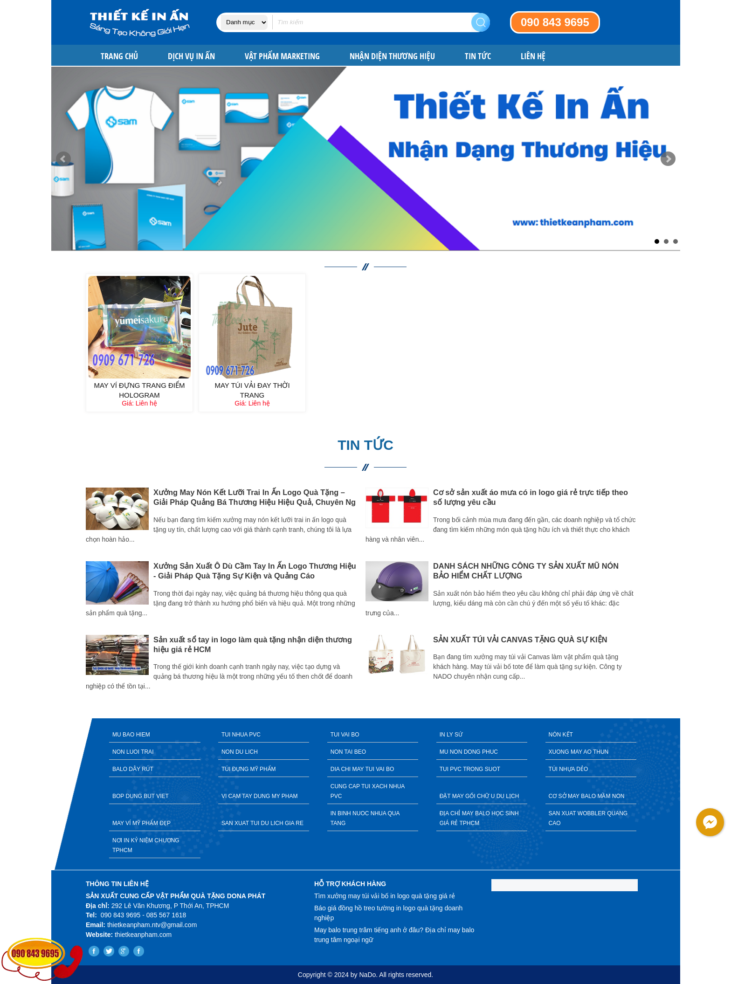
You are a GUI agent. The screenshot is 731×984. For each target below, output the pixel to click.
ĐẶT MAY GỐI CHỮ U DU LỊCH (479, 796)
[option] (226, 590)
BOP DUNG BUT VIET (140, 796)
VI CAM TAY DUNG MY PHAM (259, 796)
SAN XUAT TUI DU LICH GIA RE (262, 823)
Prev (63, 158)
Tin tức (478, 56)
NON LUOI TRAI (132, 752)
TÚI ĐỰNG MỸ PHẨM (248, 769)
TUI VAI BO (345, 734)
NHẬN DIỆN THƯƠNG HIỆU (392, 56)
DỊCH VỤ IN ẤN (191, 56)
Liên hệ (533, 56)
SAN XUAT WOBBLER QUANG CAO (588, 818)
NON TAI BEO (348, 752)
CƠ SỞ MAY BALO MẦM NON (587, 796)
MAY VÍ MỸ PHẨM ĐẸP (141, 823)
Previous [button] (78, 596)
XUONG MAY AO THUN (579, 752)
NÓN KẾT (561, 734)
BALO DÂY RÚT (132, 769)
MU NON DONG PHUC (469, 752)
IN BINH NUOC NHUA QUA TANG (365, 818)
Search (480, 22)
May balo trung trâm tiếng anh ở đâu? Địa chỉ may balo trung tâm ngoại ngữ (394, 934)
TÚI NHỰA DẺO (568, 769)
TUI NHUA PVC (241, 734)
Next (668, 158)
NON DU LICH (239, 752)
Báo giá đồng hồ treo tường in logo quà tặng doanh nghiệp (388, 913)
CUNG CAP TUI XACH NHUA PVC (368, 791)
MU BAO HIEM (131, 734)
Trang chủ (119, 56)
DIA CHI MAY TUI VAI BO (362, 769)
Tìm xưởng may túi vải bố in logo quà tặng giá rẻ (384, 896)
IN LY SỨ (451, 734)
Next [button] (652, 596)
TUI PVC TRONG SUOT (470, 769)
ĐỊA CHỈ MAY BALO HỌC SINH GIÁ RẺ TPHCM (479, 818)
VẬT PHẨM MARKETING (282, 56)
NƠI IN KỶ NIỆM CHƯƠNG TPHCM (145, 845)
